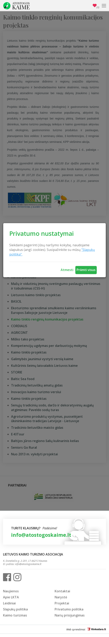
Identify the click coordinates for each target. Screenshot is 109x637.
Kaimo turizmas (15, 615)
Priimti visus (86, 270)
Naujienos (11, 591)
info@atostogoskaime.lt (41, 534)
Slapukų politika (15, 609)
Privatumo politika (69, 609)
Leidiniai (9, 603)
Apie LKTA (11, 597)
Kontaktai (62, 591)
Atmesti (67, 270)
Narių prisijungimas (70, 615)
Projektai (62, 603)
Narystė (61, 597)
